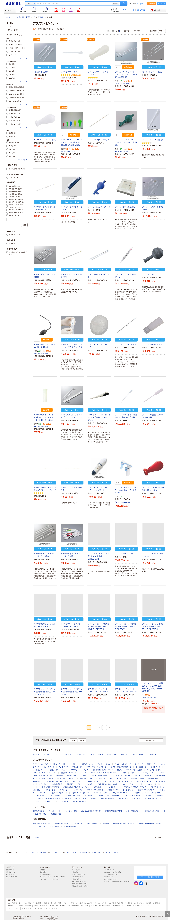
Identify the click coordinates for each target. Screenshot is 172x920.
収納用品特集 (116, 906)
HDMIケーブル (50, 790)
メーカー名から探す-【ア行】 (22, 17)
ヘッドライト (123, 798)
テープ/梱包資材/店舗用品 (42, 823)
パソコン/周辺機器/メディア (91, 811)
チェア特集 (120, 903)
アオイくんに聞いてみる (150, 877)
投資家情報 (44, 872)
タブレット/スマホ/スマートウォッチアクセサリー (111, 793)
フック (85, 770)
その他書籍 (41, 796)
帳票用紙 (69, 784)
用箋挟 (90, 781)
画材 (111, 778)
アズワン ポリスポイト (70, 72)
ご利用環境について (78, 877)
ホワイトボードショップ (83, 903)
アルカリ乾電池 (54, 796)
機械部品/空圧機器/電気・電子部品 (150, 823)
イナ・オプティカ (97, 754)
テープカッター (38, 770)
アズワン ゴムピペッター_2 (99, 207)
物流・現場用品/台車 (62, 823)
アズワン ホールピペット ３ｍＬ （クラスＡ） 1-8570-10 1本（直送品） (126, 74)
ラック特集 (128, 903)
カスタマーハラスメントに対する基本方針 (53, 877)
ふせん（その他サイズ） (40, 764)
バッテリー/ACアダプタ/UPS (49, 787)
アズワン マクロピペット (152, 344)
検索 (123, 3)
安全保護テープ (141, 767)
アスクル (46, 754)
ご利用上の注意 (77, 879)
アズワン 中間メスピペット (98, 140)
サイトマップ (76, 870)
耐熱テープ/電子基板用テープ (121, 767)
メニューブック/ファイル (105, 781)
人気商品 (37, 39)
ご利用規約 (76, 872)
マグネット (75, 770)
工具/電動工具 (78, 823)
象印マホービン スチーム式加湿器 (77, 852)
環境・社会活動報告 (46, 874)
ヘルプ (144, 3)
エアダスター (98, 787)
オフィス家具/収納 (132, 811)
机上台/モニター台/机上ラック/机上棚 (52, 778)
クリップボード (78, 781)
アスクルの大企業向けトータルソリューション (117, 882)
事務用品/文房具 (38, 811)
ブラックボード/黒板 (154, 770)
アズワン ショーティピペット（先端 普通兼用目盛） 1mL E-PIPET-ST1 (126, 626)
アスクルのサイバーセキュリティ (50, 879)
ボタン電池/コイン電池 (72, 796)
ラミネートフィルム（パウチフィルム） (145, 798)
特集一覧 (54, 908)
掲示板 (119, 770)
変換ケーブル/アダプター (146, 790)
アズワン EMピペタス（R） (125, 554)
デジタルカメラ (48, 801)
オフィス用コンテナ (125, 781)
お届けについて (11, 872)
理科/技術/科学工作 (154, 778)
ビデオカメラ (63, 801)
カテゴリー (9, 11)
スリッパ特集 (19, 906)
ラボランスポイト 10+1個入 (45, 140)
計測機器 (106, 823)
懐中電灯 (94, 798)
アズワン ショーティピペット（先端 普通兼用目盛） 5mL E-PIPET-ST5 (72, 691)
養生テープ (139, 764)
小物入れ (137, 775)
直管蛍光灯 (159, 796)
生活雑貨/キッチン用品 (151, 811)
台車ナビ (62, 906)
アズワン (41, 17)
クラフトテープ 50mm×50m (38, 852)
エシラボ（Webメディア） (112, 879)
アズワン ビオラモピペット (125, 344)
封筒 (124, 773)
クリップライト (80, 798)
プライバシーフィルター (85, 784)
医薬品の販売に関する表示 (80, 886)
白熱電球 (147, 796)
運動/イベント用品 (137, 778)
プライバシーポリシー (79, 874)
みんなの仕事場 (109, 877)
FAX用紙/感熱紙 (56, 784)
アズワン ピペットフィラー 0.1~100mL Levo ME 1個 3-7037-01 (125, 490)
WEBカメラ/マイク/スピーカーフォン (76, 787)
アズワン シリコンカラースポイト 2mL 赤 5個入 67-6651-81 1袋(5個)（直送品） (71, 142)
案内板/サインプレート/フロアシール (73, 773)
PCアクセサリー (129, 784)
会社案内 (43, 870)
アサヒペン (67, 754)
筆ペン (75, 764)
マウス (141, 784)
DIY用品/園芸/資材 (70, 826)
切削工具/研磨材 (92, 823)
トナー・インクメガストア (26, 903)
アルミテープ (63, 767)
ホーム (8, 17)
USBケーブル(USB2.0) (95, 790)
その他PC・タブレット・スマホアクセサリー (148, 793)
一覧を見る (37, 838)
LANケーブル (78, 790)
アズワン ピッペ (148, 274)
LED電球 (100, 796)
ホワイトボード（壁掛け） (100, 775)
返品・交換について (12, 877)
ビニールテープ (48, 767)
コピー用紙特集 (12, 903)
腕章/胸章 (59, 775)
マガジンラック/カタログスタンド (44, 773)
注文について (11, 870)
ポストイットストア (14, 908)
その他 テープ (53, 770)
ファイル (51, 811)
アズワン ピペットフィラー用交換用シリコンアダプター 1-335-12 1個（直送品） (44, 417)
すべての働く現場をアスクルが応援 (78, 906)
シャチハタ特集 (126, 906)
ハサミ (64, 770)
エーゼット (152, 754)
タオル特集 (28, 906)
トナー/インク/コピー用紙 (68, 811)
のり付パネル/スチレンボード (102, 770)
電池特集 (46, 903)
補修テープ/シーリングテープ (96, 767)
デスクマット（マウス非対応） (77, 775)
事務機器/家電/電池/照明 (113, 811)
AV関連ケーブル (112, 790)
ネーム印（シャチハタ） (146, 773)
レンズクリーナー (113, 787)
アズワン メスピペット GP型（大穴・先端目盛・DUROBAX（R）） (98, 556)
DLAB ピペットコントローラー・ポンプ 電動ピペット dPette (99, 417)
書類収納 (148, 775)
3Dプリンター (64, 790)
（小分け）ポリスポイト (42, 72)
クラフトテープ (56, 852)
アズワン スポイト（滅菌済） (153, 140)
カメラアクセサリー (79, 801)
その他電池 (88, 796)
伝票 (132, 773)
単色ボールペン (87, 764)
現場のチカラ (54, 906)
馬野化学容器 (111, 754)
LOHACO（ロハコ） (110, 870)
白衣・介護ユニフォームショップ (142, 906)
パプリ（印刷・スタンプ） (111, 874)
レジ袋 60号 (96, 852)
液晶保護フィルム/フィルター (108, 784)
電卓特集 (38, 903)
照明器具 (68, 798)
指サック (72, 778)
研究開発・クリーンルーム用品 (123, 823)
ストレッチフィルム (112, 852)
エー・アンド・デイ (138, 754)
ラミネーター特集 (68, 903)
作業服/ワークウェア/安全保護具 (48, 826)
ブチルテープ (77, 767)
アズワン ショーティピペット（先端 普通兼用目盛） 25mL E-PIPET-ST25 (153, 626)
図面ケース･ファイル (87, 778)
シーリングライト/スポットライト (48, 798)
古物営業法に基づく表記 (80, 881)
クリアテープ (155, 767)
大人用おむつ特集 (104, 906)
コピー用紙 (43, 784)
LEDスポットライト (114, 796)
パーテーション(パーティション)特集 (104, 903)
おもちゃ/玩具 (122, 778)
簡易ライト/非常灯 (107, 798)
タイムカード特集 (56, 903)
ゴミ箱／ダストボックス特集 (142, 903)
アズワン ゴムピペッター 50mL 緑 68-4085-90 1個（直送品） (126, 142)
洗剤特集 (10, 906)
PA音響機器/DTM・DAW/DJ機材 (57, 781)
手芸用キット (37, 781)
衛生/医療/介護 (56, 814)
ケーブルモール (128, 790)
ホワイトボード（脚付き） (121, 775)
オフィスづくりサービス (29, 908)
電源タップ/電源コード (59, 793)
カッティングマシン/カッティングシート (105, 773)
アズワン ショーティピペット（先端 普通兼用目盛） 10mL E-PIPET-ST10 (98, 626)
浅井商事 (36, 754)
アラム (56, 754)
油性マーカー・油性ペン (61, 764)
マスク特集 (94, 906)
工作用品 (102, 778)
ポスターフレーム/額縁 (134, 770)
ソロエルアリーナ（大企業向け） (114, 872)
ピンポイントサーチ (44, 908)
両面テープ (151, 764)
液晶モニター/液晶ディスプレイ (135, 787)
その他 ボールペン (104, 764)
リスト (110, 31)
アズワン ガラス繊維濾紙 (125, 207)
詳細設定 (115, 3)
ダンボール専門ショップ (41, 906)
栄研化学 (124, 754)
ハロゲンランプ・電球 (132, 796)
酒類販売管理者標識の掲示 (80, 884)
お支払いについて (12, 874)
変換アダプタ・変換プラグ (80, 793)
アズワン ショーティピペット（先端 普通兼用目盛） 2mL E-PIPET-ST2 (45, 691)
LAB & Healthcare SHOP (122, 83)
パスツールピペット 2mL (152, 72)
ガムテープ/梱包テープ (123, 764)
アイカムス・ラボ (81, 754)
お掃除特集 (156, 903)
